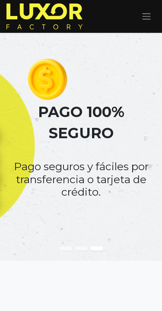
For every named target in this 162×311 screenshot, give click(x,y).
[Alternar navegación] (146, 16)
